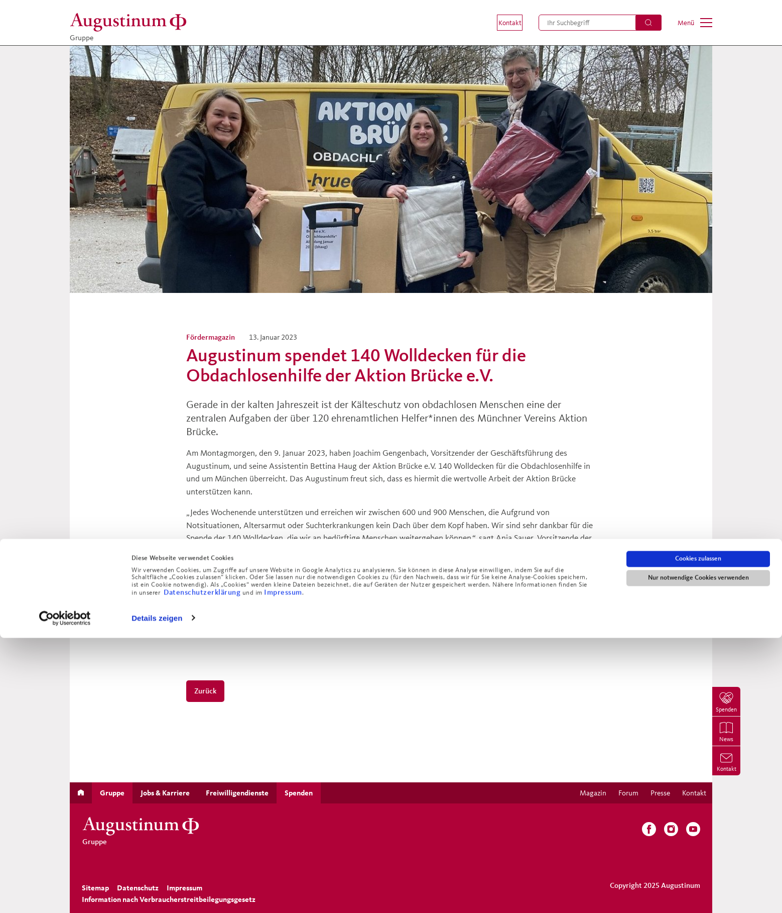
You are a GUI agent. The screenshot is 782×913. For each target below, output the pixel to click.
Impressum (283, 867)
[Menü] (695, 23)
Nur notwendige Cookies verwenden (698, 853)
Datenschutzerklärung (203, 867)
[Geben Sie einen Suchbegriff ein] (600, 23)
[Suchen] (648, 23)
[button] (502, 23)
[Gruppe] (131, 22)
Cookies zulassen (698, 834)
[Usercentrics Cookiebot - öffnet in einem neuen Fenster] (65, 893)
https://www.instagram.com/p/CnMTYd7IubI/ (266, 592)
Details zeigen (157, 893)
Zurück (205, 690)
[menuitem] (502, 22)
